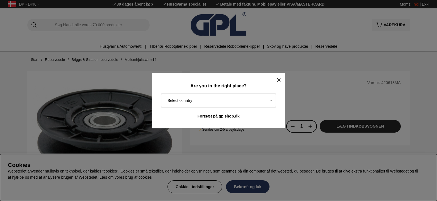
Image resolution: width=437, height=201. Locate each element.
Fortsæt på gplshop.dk (219, 116)
